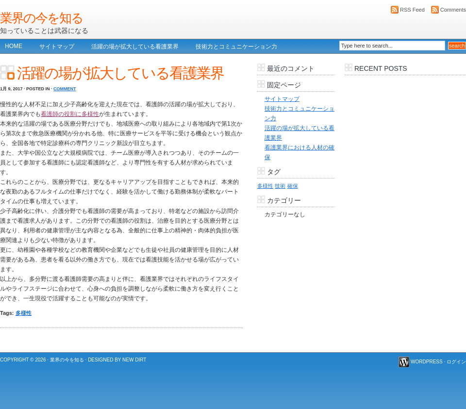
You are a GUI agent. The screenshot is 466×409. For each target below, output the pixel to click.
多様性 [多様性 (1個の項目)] (265, 186)
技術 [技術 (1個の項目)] (280, 186)
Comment (64, 88)
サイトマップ (56, 46)
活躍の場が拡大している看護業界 (135, 46)
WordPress (427, 361)
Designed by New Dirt (117, 359)
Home (13, 46)
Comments (453, 10)
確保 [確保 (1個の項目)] (292, 186)
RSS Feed (412, 10)
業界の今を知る (41, 18)
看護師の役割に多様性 (70, 114)
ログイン (456, 361)
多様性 (24, 313)
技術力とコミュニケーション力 (236, 46)
